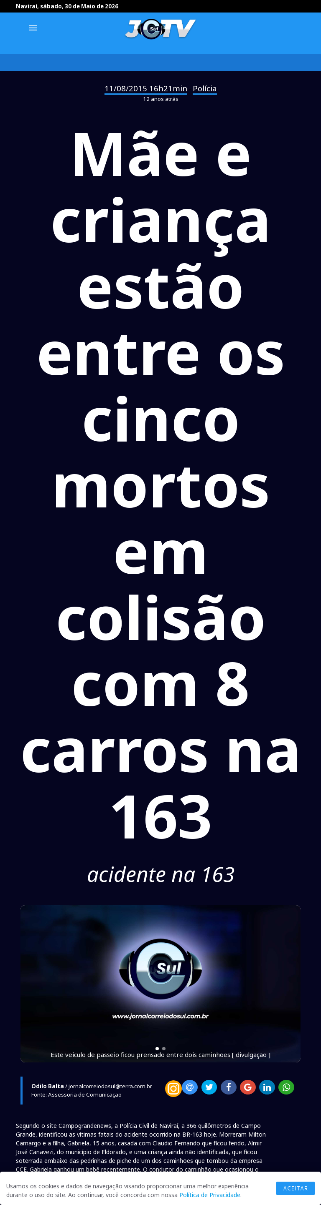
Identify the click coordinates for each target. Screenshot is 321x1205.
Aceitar (295, 1188)
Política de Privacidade (209, 1195)
